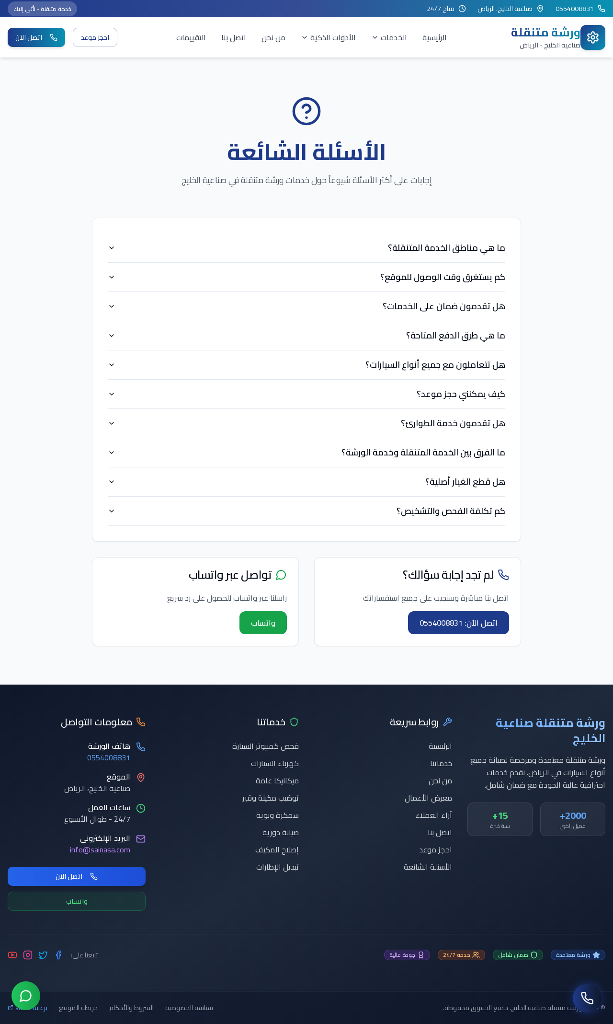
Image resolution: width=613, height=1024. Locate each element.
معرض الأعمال (428, 797)
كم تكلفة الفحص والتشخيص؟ (306, 511)
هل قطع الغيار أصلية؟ (306, 481)
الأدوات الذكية (328, 37)
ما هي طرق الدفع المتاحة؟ (306, 335)
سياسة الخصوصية (189, 1007)
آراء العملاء (434, 815)
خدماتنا (441, 763)
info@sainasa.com (100, 849)
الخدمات (389, 37)
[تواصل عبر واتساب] (25, 997)
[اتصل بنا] (587, 998)
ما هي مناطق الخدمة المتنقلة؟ (306, 248)
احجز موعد (95, 37)
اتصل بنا (233, 37)
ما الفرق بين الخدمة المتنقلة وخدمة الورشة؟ (306, 452)
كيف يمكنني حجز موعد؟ (306, 394)
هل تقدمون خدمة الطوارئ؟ (306, 423)
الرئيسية (434, 37)
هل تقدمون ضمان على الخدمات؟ (306, 306)
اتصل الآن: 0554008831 (459, 623)
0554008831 (108, 757)
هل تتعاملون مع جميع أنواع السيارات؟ (306, 364)
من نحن (273, 37)
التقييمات (191, 37)
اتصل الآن (36, 37)
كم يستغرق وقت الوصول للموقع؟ (306, 277)
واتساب (263, 623)
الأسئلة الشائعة (428, 867)
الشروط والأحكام (131, 1007)
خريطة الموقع (78, 1007)
